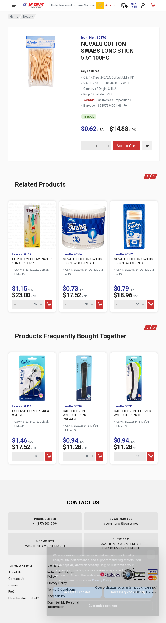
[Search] (100, 5)
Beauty (28, 16)
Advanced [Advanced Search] (111, 5)
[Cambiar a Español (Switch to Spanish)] (134, 5)
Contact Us (16, 579)
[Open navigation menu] (14, 5)
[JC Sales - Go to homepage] (34, 5)
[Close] (148, 554)
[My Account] (143, 5)
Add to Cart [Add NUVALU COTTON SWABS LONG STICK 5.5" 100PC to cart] (127, 145)
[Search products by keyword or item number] (76, 5)
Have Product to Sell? (23, 598)
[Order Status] (124, 5)
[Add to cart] (48, 304)
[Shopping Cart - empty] (153, 5)
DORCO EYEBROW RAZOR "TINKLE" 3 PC (32, 261)
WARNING (90, 100)
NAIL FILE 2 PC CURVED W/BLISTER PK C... (132, 413)
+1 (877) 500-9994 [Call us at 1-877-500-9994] (45, 523)
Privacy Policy (98, 580)
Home (14, 16)
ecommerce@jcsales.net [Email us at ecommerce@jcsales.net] (121, 523)
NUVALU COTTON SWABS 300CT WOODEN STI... (82, 261)
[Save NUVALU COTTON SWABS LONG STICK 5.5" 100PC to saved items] (147, 145)
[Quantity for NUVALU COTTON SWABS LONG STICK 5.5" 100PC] (96, 145)
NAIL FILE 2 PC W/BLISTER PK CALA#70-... (74, 415)
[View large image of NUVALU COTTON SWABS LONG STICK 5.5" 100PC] (41, 60)
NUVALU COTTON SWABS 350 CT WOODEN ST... (133, 261)
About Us (15, 572)
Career (13, 585)
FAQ (11, 592)
